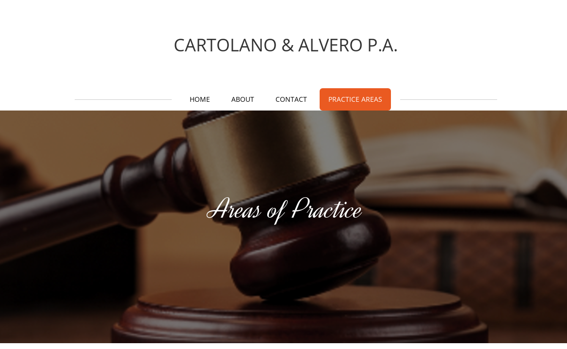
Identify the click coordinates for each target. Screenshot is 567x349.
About (242, 99)
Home (200, 99)
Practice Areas (355, 99)
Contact (291, 99)
